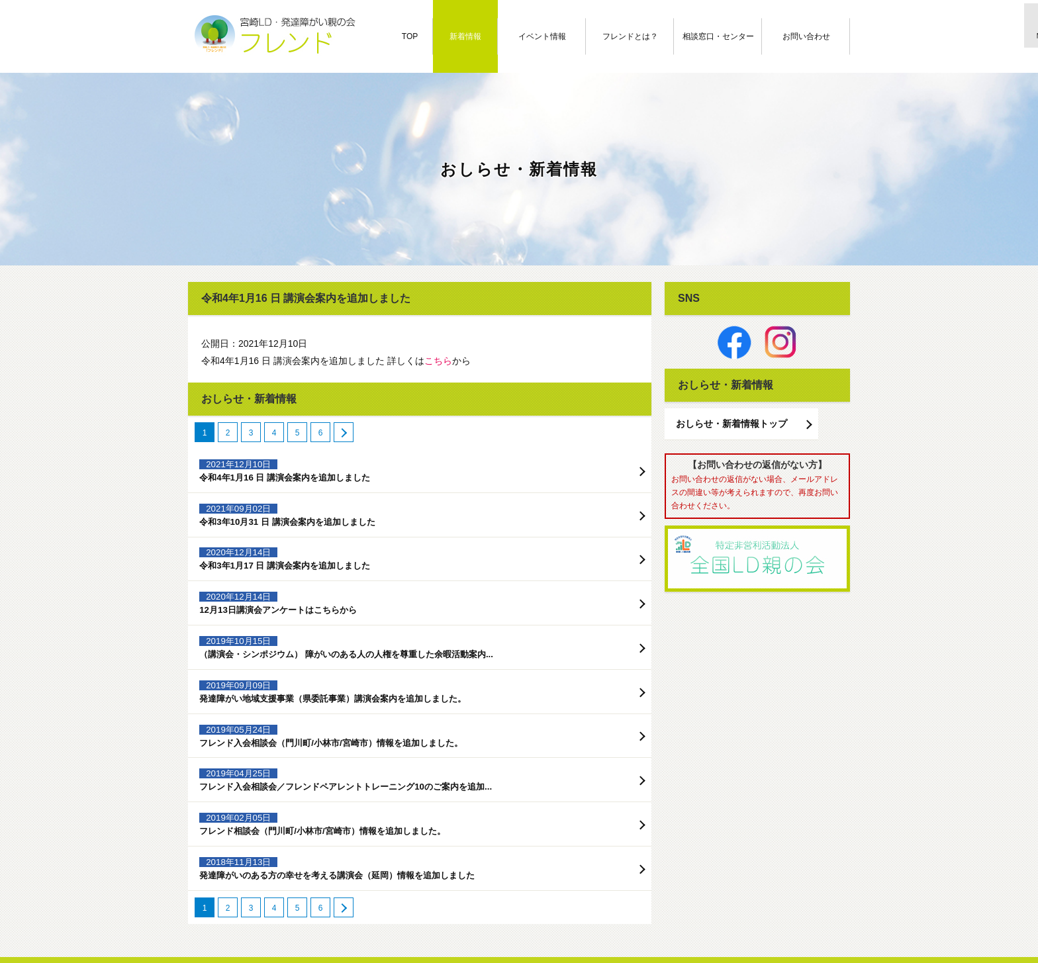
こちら (438, 360)
